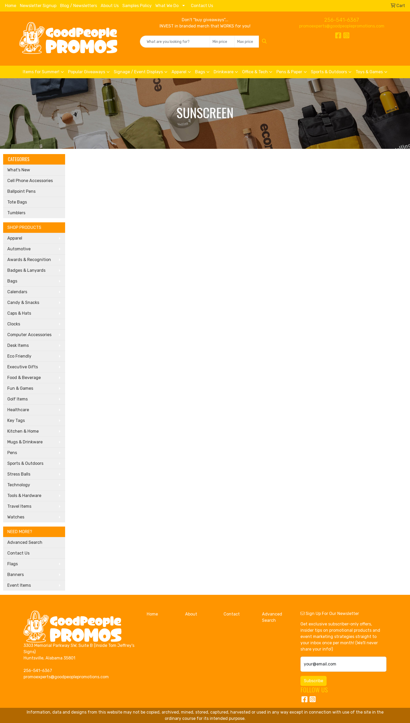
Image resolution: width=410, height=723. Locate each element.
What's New (18, 169)
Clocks (13, 323)
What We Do (167, 5)
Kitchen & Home (23, 431)
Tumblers (16, 212)
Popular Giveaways (86, 71)
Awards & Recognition (29, 259)
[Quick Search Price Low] (222, 42)
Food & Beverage (24, 377)
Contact (232, 614)
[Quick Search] (175, 42)
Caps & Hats (19, 313)
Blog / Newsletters (78, 5)
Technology (18, 484)
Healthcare (18, 409)
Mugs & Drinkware (25, 441)
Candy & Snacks (23, 302)
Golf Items (17, 399)
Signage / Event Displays (138, 71)
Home (10, 5)
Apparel (179, 71)
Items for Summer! (41, 71)
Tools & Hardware (24, 495)
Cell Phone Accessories (30, 180)
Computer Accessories (29, 334)
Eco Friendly (19, 356)
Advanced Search (24, 542)
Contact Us (202, 5)
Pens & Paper (289, 71)
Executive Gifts (22, 366)
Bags (200, 71)
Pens (12, 452)
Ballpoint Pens (21, 191)
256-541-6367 (341, 20)
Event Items (19, 585)
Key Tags (16, 420)
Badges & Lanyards (26, 270)
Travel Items (19, 506)
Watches (15, 517)
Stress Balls (18, 474)
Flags (12, 563)
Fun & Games (20, 388)
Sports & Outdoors (329, 71)
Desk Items (18, 345)
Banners (15, 574)
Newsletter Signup (38, 5)
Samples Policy (137, 5)
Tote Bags (17, 202)
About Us (110, 5)
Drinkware (224, 71)
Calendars (17, 291)
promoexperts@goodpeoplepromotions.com (341, 26)
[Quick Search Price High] (246, 42)
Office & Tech (255, 71)
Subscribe (313, 680)
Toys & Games (369, 71)
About (191, 614)
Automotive (19, 248)
